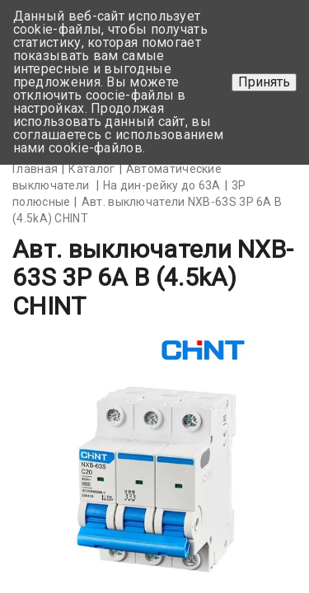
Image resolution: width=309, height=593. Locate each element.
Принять (264, 82)
